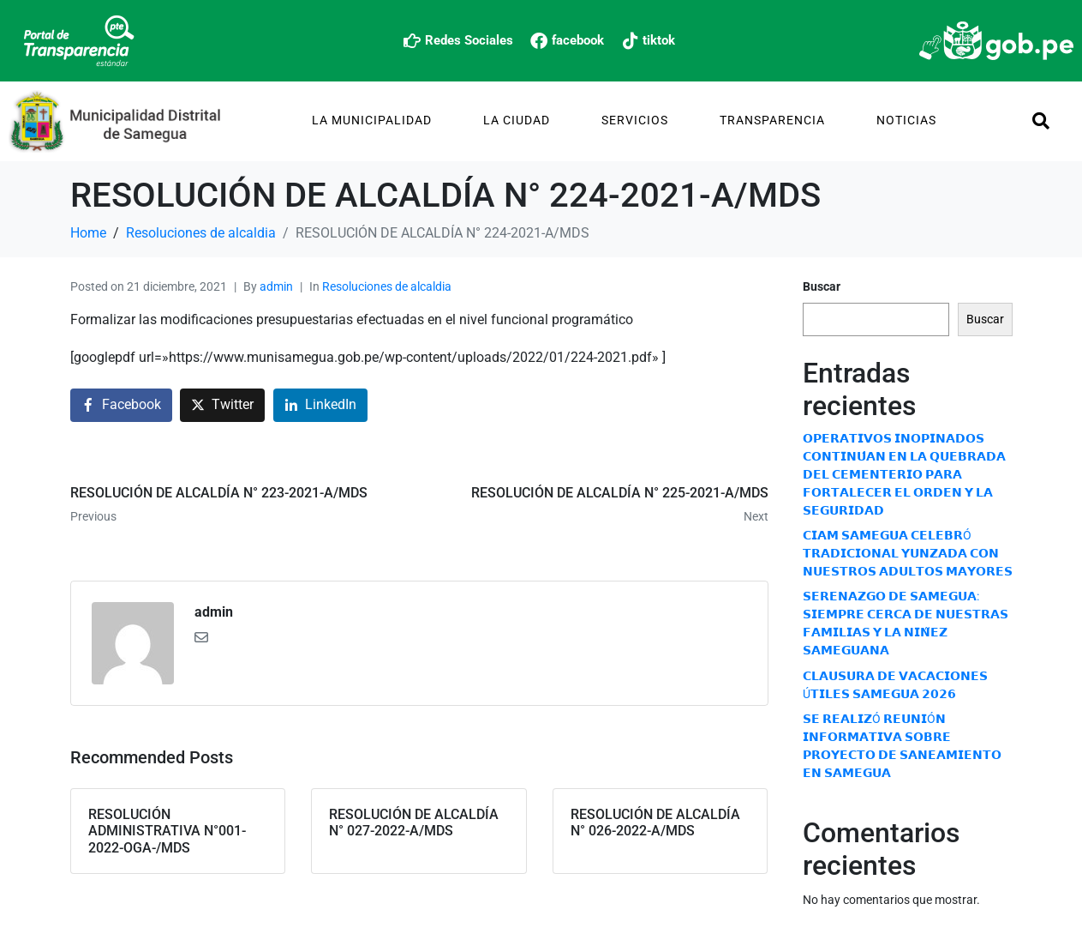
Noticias (906, 120)
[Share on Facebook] (121, 405)
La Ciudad (516, 120)
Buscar (821, 286)
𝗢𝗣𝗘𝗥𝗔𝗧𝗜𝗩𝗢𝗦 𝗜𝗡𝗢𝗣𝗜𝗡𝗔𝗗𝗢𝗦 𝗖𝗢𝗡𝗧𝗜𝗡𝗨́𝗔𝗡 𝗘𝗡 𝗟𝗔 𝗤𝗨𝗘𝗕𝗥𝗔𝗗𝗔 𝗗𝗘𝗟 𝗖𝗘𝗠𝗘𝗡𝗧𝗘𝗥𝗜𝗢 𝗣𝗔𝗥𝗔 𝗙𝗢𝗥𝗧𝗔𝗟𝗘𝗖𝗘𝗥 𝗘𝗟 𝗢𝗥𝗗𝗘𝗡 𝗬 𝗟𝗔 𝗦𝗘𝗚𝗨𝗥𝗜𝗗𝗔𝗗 (904, 474)
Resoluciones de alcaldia (386, 286)
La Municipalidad (372, 120)
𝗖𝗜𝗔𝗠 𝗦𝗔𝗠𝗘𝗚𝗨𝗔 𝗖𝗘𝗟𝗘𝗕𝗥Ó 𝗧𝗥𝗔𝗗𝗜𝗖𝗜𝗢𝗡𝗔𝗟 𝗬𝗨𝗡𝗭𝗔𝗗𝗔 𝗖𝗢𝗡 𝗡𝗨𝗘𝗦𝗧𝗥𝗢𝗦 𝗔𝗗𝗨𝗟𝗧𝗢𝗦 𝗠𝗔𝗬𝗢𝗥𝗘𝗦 (908, 553)
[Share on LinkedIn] (320, 405)
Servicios (634, 120)
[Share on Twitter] (222, 405)
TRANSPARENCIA (772, 120)
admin (276, 286)
